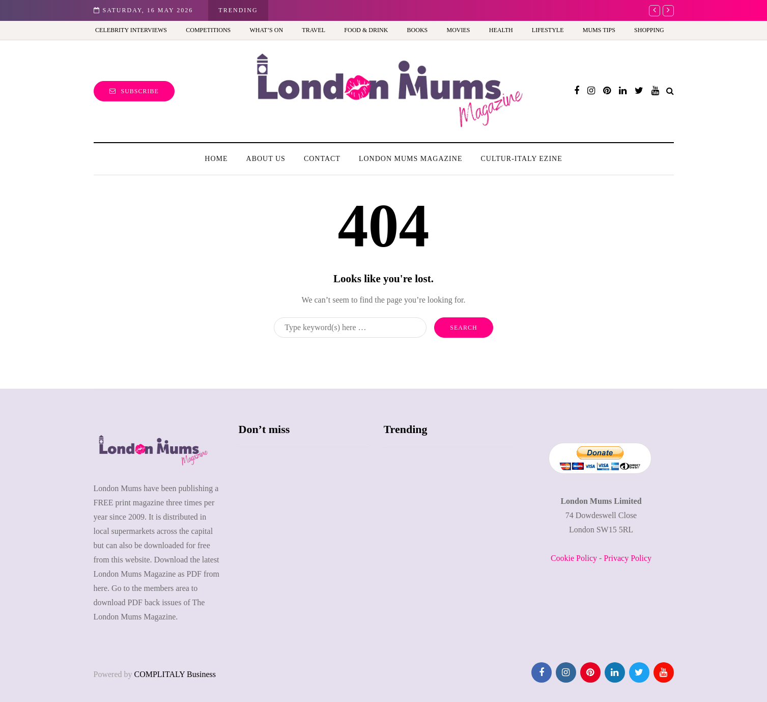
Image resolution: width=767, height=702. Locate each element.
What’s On (266, 30)
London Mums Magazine (411, 159)
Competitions (208, 30)
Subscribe (134, 91)
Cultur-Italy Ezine (521, 159)
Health (501, 30)
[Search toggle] (670, 91)
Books (417, 30)
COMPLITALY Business (175, 674)
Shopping (649, 30)
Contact (322, 159)
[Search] (350, 327)
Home (216, 159)
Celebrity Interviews (131, 30)
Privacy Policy (627, 558)
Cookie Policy (574, 558)
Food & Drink (366, 30)
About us (266, 159)
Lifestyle (548, 30)
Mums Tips (599, 30)
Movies (458, 30)
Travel (313, 30)
